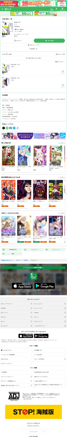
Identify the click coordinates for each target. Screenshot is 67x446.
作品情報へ (33, 48)
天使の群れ (10, 114)
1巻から (57, 61)
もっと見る (61, 143)
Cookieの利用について (40, 381)
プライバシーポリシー (7, 376)
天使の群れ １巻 (15, 64)
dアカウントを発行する (33, 423)
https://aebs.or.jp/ (27, 399)
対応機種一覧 (38, 350)
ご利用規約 (4, 372)
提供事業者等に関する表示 (41, 372)
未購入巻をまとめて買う (35, 58)
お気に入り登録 (61, 54)
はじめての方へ (6, 350)
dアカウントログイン (7, 363)
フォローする (19, 22)
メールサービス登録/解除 (8, 354)
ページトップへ (33, 431)
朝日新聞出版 (10, 107)
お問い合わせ (4, 359)
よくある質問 (38, 354)
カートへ (18, 40)
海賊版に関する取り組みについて (10, 385)
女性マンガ (10, 109)
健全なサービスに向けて (41, 376)
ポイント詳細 (18, 31)
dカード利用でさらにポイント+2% (21, 34)
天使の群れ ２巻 (15, 78)
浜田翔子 (16, 22)
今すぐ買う (51, 40)
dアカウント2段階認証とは (8, 381)
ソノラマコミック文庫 (13, 112)
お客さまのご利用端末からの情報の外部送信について (48, 385)
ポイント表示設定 (39, 359)
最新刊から (62, 61)
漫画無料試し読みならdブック (7, 260)
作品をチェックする (34, 45)
